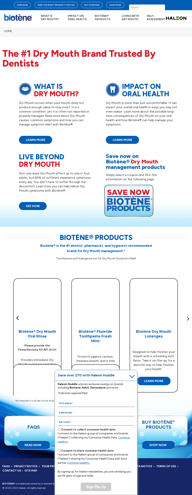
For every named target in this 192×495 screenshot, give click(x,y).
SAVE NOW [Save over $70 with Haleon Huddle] (22, 5)
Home (8, 31)
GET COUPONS (91, 5)
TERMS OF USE (166, 466)
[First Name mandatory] (96, 403)
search (177, 9)
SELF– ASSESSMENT (156, 17)
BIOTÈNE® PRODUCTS (102, 17)
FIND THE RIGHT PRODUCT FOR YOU (56, 5)
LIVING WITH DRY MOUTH (130, 17)
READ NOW (33, 445)
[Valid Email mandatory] (96, 412)
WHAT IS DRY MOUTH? (50, 17)
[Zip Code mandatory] (96, 422)
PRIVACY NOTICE (26, 466)
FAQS (6, 466)
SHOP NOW (115, 5)
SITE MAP (31, 470)
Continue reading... (79, 462)
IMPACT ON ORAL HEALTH (77, 17)
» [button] (188, 318)
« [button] (17, 318)
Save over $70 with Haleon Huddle (86, 375)
